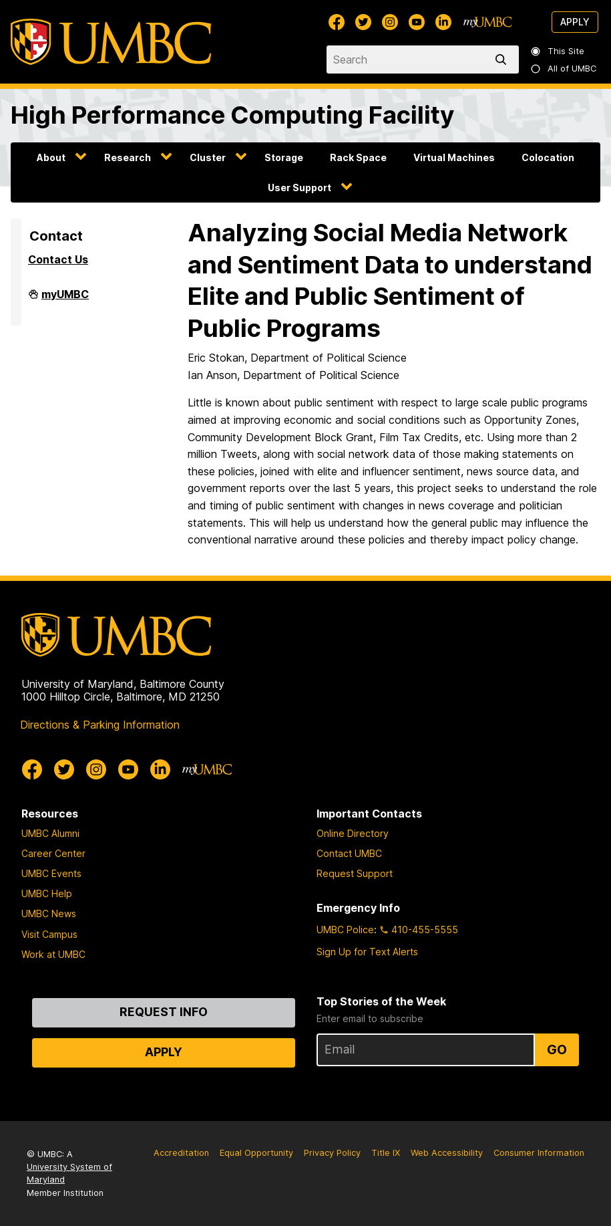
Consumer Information (538, 1153)
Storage (283, 157)
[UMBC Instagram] (390, 22)
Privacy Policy (332, 1153)
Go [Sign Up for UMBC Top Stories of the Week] (557, 1049)
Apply (575, 21)
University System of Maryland (69, 1173)
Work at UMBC (53, 954)
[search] (503, 59)
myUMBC (65, 299)
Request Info (164, 1012)
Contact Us (58, 259)
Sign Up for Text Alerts (367, 951)
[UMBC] (111, 42)
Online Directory (353, 833)
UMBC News (48, 913)
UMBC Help (46, 893)
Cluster (208, 157)
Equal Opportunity (256, 1153)
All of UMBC (564, 69)
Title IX (385, 1153)
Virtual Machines (454, 157)
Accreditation (181, 1153)
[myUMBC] (487, 22)
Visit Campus (49, 934)
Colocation (548, 157)
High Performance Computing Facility (232, 115)
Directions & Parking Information (100, 724)
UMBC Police (345, 929)
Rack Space (358, 157)
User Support (299, 187)
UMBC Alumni (50, 833)
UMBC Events (51, 873)
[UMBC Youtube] (416, 22)
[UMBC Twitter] (363, 22)
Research (127, 157)
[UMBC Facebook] (336, 22)
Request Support (355, 873)
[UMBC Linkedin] (443, 22)
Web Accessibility (447, 1153)
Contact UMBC (349, 853)
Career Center (53, 853)
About (51, 157)
